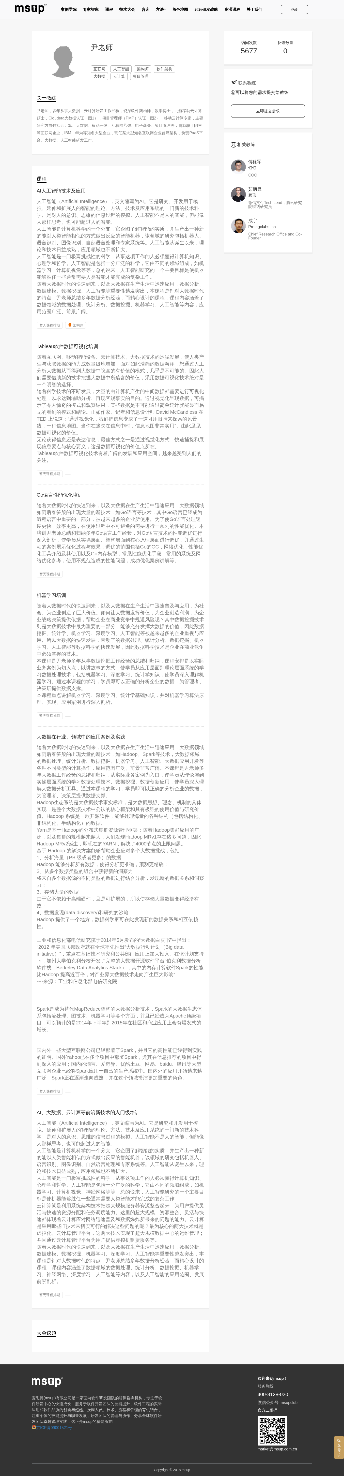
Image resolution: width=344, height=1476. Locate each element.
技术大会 (127, 11)
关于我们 (254, 11)
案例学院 (69, 11)
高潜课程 (232, 11)
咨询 (145, 11)
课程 (109, 11)
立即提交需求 (268, 111)
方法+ (161, 11)
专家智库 (91, 11)
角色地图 (180, 11)
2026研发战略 (206, 11)
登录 (294, 10)
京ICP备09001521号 (52, 1428)
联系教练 (247, 83)
